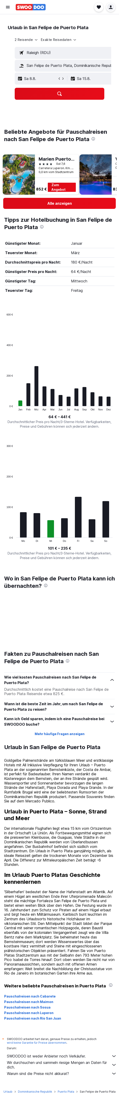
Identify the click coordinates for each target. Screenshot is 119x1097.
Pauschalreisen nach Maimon (28, 1002)
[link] (59, 203)
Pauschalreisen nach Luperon (29, 1013)
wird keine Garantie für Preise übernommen (36, 1042)
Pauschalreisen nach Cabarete (30, 996)
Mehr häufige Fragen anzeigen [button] (60, 734)
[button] (8, 7)
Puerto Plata (66, 1091)
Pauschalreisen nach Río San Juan (32, 1018)
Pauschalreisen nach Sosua (27, 1007)
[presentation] (93, 139)
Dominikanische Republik (35, 1091)
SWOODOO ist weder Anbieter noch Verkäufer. (62, 1056)
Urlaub (7, 1091)
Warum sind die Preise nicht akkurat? (62, 1073)
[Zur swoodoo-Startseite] (31, 7)
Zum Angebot (58, 187)
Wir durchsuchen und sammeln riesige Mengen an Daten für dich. (62, 1064)
